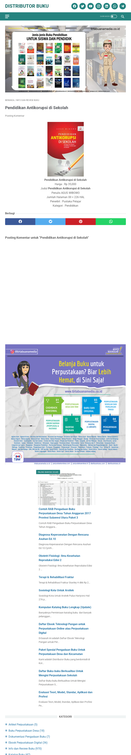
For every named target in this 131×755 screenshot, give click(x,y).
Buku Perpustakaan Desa (27, 730)
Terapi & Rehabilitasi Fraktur (56, 577)
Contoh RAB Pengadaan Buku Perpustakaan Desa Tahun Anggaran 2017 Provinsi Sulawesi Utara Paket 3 (65, 513)
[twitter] (82, 6)
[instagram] (98, 6)
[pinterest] (81, 221)
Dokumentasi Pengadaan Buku (29, 736)
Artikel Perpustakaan (23, 724)
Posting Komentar (14, 115)
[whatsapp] (114, 6)
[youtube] (90, 6)
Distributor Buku (27, 6)
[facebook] (74, 6)
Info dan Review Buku (25, 748)
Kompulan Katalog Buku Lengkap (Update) (65, 607)
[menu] (7, 16)
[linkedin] (106, 6)
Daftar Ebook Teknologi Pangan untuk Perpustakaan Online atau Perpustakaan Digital (64, 628)
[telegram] (122, 6)
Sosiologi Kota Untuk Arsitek (56, 590)
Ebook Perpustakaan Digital (28, 742)
